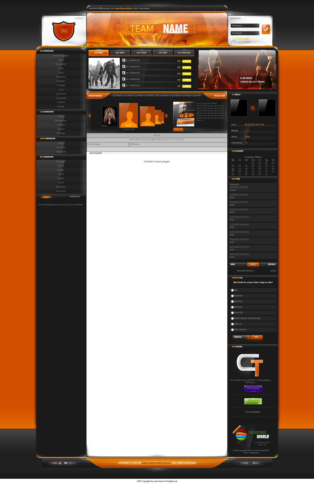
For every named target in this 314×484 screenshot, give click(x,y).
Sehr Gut (238, 301)
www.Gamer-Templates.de (165, 481)
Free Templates (253, 412)
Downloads (61, 98)
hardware (165, 96)
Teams (61, 116)
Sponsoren (61, 94)
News (60, 60)
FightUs (60, 178)
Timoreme (234, 184)
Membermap (61, 120)
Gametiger (61, 161)
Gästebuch (61, 77)
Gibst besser (240, 329)
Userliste (61, 102)
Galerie (61, 166)
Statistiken (61, 187)
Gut (236, 290)
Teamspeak (61, 152)
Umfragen (60, 85)
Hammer (238, 307)
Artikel (61, 68)
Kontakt (60, 170)
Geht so (238, 324)
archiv (273, 271)
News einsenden (60, 56)
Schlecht (238, 296)
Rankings (61, 133)
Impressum (61, 191)
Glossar (60, 106)
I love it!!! (238, 313)
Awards (60, 129)
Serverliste (61, 147)
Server (61, 143)
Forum (61, 73)
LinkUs (61, 183)
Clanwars (61, 125)
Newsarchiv (61, 64)
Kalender (61, 81)
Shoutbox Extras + (246, 271)
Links (60, 89)
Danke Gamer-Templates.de (247, 318)
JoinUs (61, 174)
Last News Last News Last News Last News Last (136, 96)
